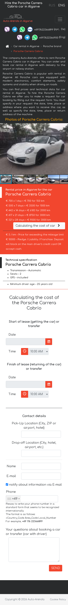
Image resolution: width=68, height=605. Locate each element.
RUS (52, 5)
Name (11, 466)
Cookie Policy (58, 599)
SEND (55, 568)
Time (12, 351)
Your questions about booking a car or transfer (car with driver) (33, 532)
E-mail (11, 476)
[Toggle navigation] (60, 19)
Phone (11, 491)
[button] (65, 149)
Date (12, 334)
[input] (26, 341)
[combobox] (13, 498)
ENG (61, 5)
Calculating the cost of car (38, 225)
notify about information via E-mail (34, 484)
